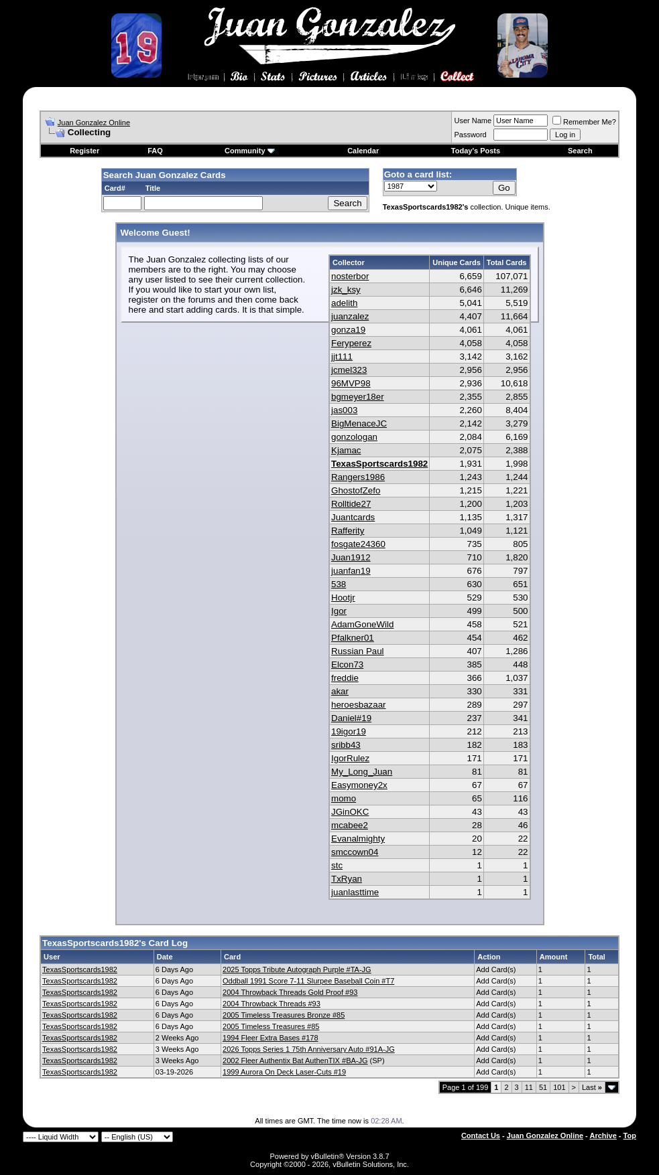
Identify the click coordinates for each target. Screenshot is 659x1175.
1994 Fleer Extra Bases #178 (270, 1038)
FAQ (155, 151)
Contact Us (480, 1135)
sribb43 (346, 745)
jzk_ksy (346, 290)
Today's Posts (475, 151)
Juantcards (353, 517)
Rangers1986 (358, 477)
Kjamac (346, 450)
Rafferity (347, 531)
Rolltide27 (351, 504)
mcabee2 (349, 825)
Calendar (363, 151)
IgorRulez (350, 758)
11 (529, 1087)
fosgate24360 (358, 544)
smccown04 (354, 852)
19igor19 (348, 731)
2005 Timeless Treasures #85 (271, 1026)
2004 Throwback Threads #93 (271, 1004)
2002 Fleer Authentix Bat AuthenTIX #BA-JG (295, 1060)
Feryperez (351, 343)
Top (629, 1135)
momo (343, 798)
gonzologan (354, 437)
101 (559, 1087)
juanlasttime (355, 892)
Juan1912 (351, 557)
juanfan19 (351, 571)
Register (84, 151)
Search (580, 151)
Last (592, 1087)
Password (470, 135)
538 (338, 584)
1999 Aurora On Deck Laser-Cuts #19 (284, 1072)
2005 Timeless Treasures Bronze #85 (284, 1015)
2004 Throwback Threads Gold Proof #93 (290, 992)
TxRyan (346, 879)
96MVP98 (351, 383)
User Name (472, 120)
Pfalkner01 (352, 638)
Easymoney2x (359, 785)
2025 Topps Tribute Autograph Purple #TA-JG (297, 969)
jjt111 (342, 356)
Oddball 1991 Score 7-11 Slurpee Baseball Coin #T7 (308, 981)
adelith (344, 303)
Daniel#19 (351, 718)
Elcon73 (347, 664)
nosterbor (350, 276)
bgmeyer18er (357, 397)
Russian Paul (357, 651)
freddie (345, 678)
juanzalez (350, 316)
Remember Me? (584, 122)
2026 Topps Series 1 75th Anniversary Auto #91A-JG (309, 1049)
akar (340, 691)
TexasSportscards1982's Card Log (115, 943)
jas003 (344, 410)
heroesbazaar (358, 705)
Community (250, 151)
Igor (339, 611)
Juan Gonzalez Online (94, 123)
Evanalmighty (358, 839)
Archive (602, 1135)
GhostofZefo (355, 490)
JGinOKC (350, 812)
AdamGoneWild (362, 624)
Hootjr (343, 598)
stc (337, 865)
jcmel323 (349, 370)
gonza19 (348, 330)
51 (543, 1087)
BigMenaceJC (359, 423)
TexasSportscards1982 (379, 464)
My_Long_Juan (361, 772)
